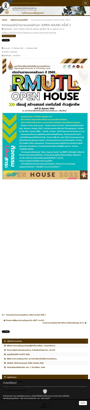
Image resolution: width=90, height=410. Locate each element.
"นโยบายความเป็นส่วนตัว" (28, 398)
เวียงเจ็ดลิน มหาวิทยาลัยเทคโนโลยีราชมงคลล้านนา (21, 3)
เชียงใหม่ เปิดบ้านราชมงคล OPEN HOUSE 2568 (24, 363)
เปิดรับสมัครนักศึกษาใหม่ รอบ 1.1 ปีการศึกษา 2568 (24, 367)
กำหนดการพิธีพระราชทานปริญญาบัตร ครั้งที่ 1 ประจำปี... (24, 320)
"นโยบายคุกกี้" (45, 398)
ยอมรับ (83, 403)
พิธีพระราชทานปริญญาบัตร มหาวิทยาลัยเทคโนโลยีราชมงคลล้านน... (31, 358)
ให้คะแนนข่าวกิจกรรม (9, 36)
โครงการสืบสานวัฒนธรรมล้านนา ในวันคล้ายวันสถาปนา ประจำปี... (30, 350)
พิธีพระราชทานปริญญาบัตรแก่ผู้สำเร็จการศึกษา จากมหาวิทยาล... (30, 345)
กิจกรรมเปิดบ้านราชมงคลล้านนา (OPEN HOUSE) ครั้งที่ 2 (26, 315)
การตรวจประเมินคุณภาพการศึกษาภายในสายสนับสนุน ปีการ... (64, 323)
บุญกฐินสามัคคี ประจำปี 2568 (17, 354)
